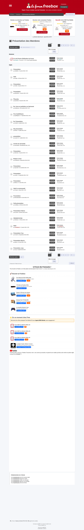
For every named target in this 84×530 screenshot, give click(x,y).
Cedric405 (17, 160)
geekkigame (17, 115)
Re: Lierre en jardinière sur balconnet (23, 106)
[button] (10, 5)
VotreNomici (17, 227)
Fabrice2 (16, 219)
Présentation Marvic (19, 240)
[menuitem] (33, 521)
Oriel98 (16, 123)
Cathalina (16, 204)
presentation (16, 136)
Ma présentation (17, 129)
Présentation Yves (18, 233)
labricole (16, 152)
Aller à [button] (72, 263)
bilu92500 (17, 93)
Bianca (16, 182)
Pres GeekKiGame (18, 114)
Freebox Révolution (33, 60)
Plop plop (16, 99)
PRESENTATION (17, 218)
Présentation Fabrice (19, 211)
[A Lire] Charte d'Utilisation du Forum (23, 58)
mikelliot (16, 70)
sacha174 (17, 137)
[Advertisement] (42, 502)
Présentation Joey (18, 248)
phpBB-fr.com (44, 525)
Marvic (16, 242)
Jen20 (16, 175)
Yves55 (16, 234)
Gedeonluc (17, 108)
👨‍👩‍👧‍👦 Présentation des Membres (24, 41)
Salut (14, 225)
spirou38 (16, 167)
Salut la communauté (19, 188)
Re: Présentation (18, 121)
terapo (16, 78)
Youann (16, 190)
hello (14, 76)
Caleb (16, 85)
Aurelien (59, 69)
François (16, 60)
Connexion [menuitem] (63, 4)
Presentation (17, 91)
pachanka (17, 100)
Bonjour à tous (17, 158)
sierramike (17, 145)
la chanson (19, 352)
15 (71, 45)
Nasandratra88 (18, 197)
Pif (58, 107)
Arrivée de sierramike (19, 144)
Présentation (17, 69)
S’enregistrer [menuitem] (64, 7)
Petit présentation (18, 203)
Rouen (16, 130)
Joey (16, 249)
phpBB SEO (44, 527)
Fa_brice (16, 212)
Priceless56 (60, 144)
